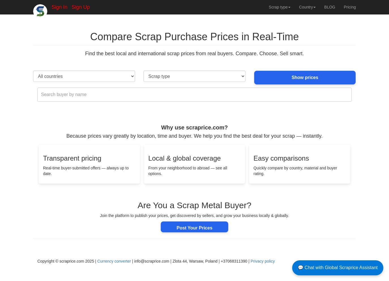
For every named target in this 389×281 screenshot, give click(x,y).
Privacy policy (263, 261)
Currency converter (114, 261)
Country (307, 7)
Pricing (350, 7)
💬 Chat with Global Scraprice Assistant (338, 267)
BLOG (329, 7)
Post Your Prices (195, 227)
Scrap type (279, 7)
